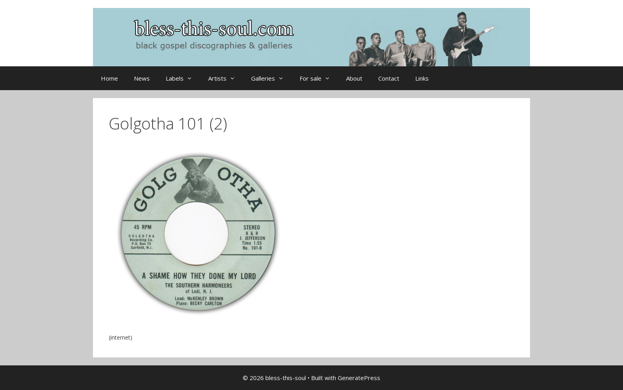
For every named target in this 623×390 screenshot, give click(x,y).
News (142, 78)
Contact (388, 78)
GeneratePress (359, 378)
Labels (183, 78)
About (354, 78)
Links (422, 78)
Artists (225, 78)
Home (109, 78)
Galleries (271, 78)
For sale (319, 78)
